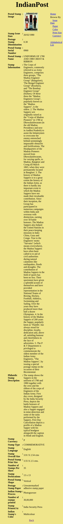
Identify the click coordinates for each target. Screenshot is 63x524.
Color (55, 29)
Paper (55, 26)
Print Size (57, 32)
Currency (57, 36)
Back (31, 520)
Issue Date (53, 21)
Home (53, 14)
